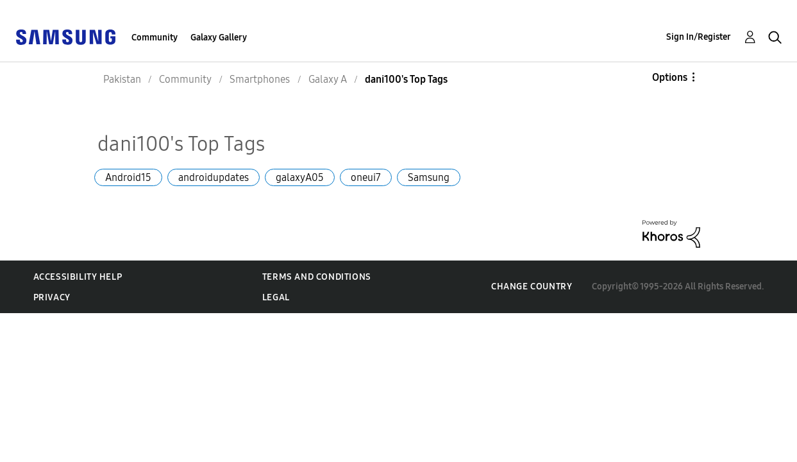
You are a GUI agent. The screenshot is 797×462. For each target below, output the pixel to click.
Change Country (531, 286)
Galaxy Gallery (218, 37)
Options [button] (669, 77)
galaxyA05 (300, 177)
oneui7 (366, 177)
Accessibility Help (77, 276)
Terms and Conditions (316, 276)
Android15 (128, 177)
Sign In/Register (698, 36)
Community (154, 37)
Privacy (52, 297)
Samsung (428, 177)
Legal (276, 297)
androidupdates (213, 177)
